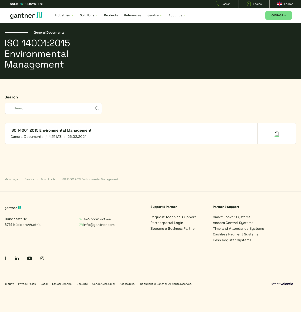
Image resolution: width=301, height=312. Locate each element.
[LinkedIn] (17, 259)
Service (154, 15)
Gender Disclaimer (103, 284)
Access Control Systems (233, 222)
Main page (11, 179)
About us (177, 15)
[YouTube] (29, 259)
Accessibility (128, 284)
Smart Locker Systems (231, 217)
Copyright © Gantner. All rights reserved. (166, 284)
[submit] (97, 108)
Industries (64, 15)
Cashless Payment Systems (235, 234)
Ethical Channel (62, 284)
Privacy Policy (27, 284)
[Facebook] (5, 259)
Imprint (9, 284)
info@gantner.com (97, 224)
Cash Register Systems (232, 240)
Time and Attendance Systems (238, 228)
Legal (44, 284)
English (285, 4)
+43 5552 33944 (95, 219)
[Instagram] (42, 259)
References (132, 15)
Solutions (89, 15)
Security (82, 284)
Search (223, 4)
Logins (254, 4)
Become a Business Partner (173, 228)
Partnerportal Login (166, 222)
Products (111, 15)
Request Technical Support (173, 217)
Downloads (48, 179)
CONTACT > (278, 15)
